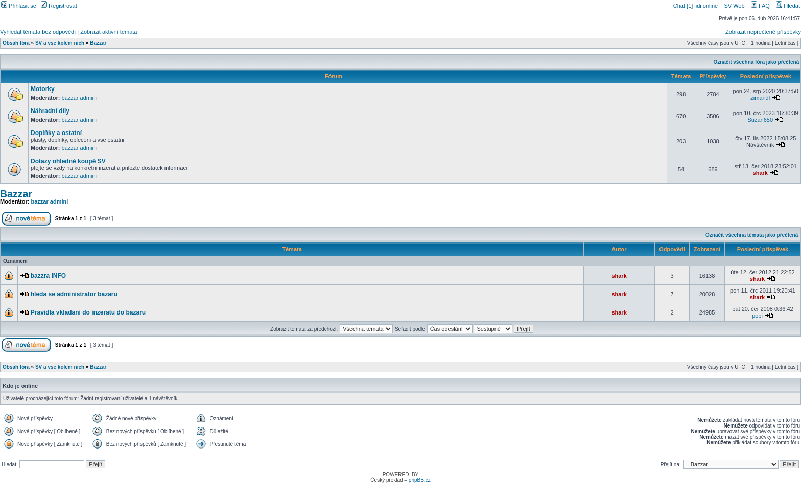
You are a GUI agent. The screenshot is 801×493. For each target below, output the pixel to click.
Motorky (43, 89)
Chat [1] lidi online (696, 6)
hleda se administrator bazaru (74, 294)
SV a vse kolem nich (59, 43)
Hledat (788, 6)
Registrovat (59, 6)
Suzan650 (760, 120)
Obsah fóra (16, 43)
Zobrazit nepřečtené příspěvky (763, 32)
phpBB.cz (420, 480)
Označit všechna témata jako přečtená (751, 235)
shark (760, 173)
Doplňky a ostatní (56, 133)
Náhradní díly (50, 111)
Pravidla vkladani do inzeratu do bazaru (88, 312)
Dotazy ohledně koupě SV (68, 161)
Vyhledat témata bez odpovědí (38, 32)
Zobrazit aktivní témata (108, 32)
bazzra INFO (48, 275)
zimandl (760, 98)
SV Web (734, 6)
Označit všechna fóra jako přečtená (756, 62)
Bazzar (98, 43)
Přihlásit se (18, 6)
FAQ (760, 6)
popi (757, 315)
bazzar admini (79, 98)
